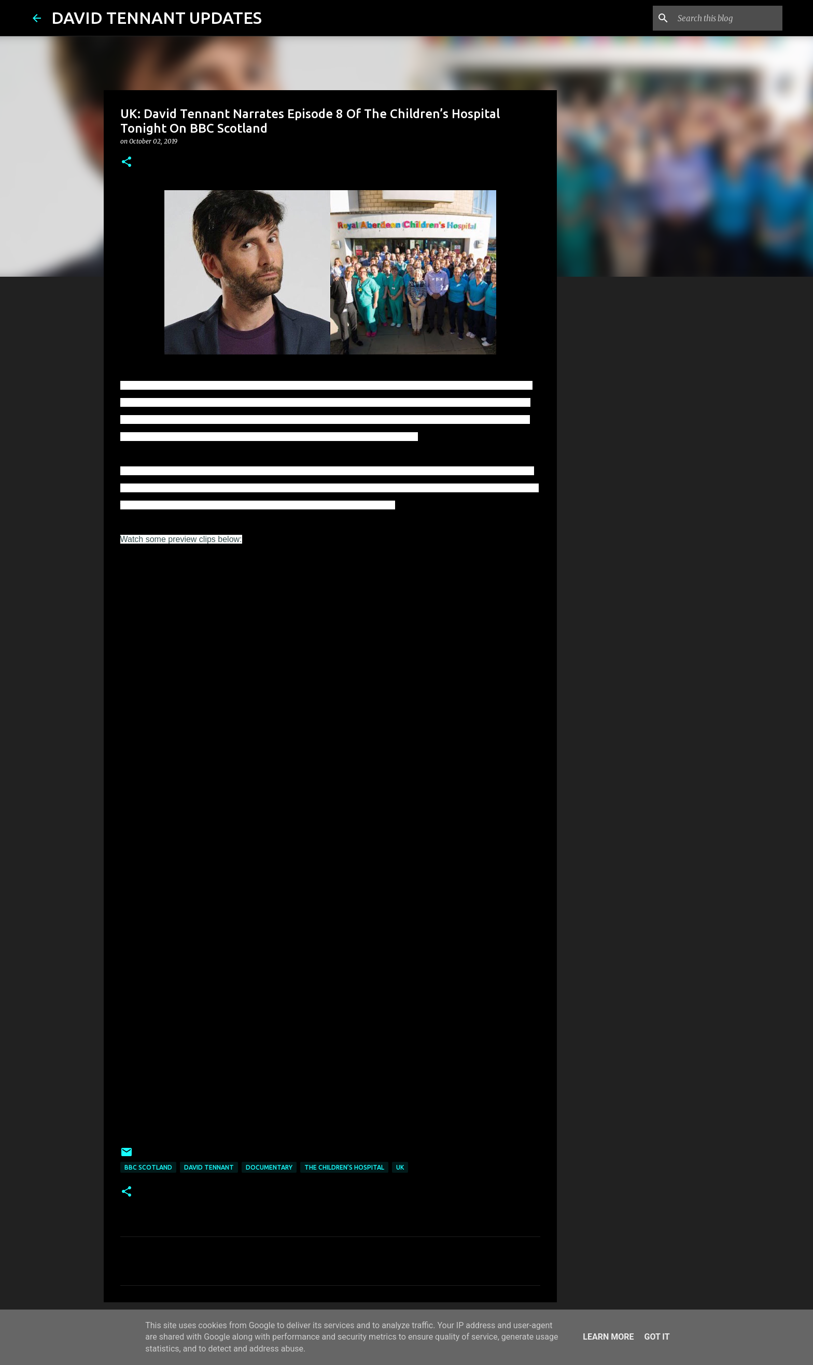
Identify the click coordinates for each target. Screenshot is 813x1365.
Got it (656, 1337)
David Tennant (209, 1167)
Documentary (269, 1167)
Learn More (608, 1337)
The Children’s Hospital (344, 1167)
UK (400, 1167)
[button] (126, 162)
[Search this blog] (728, 18)
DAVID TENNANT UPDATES (156, 17)
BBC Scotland (148, 1167)
